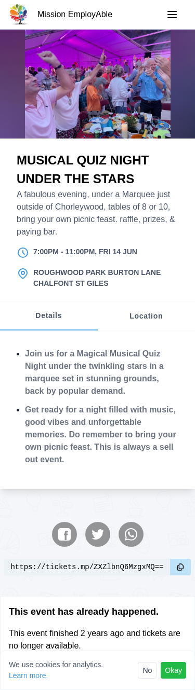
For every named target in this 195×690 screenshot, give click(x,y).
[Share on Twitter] (97, 534)
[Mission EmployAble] (60, 14)
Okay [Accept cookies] (173, 670)
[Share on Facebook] (64, 534)
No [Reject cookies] (147, 670)
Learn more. (28, 675)
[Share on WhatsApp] (131, 534)
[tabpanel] (97, 410)
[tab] (49, 316)
